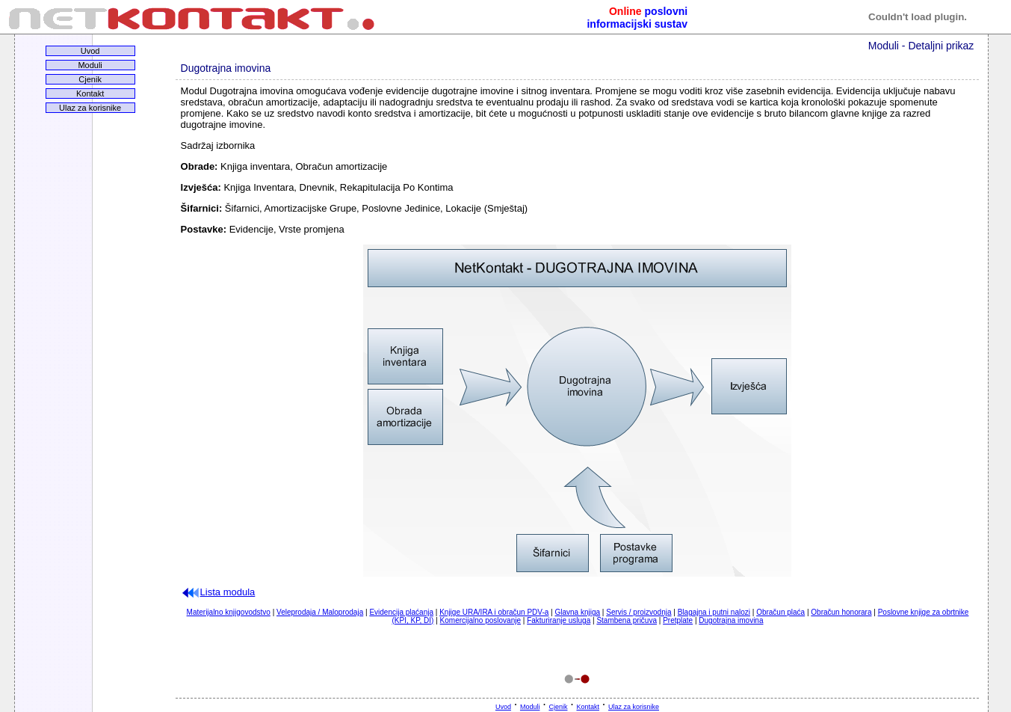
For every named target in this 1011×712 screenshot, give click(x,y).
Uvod (90, 50)
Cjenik (90, 79)
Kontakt (90, 93)
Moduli (90, 65)
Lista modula (218, 592)
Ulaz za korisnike (90, 107)
